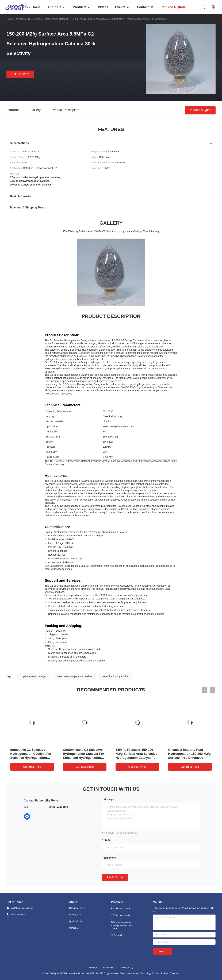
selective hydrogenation (116, 676)
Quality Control (76, 921)
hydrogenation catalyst (34, 676)
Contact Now (115, 877)
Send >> (162, 951)
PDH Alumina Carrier (120, 908)
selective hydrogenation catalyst (74, 676)
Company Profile (77, 908)
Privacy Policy (126, 967)
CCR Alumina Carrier (121, 915)
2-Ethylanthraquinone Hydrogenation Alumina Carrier (122, 925)
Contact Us (74, 928)
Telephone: (110, 857)
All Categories (117, 935)
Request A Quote (200, 109)
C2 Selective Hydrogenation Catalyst (48, 19)
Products (21, 19)
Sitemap (93, 967)
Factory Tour (75, 914)
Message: (109, 799)
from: (107, 840)
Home (9, 19)
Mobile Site (108, 967)
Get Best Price (20, 74)
